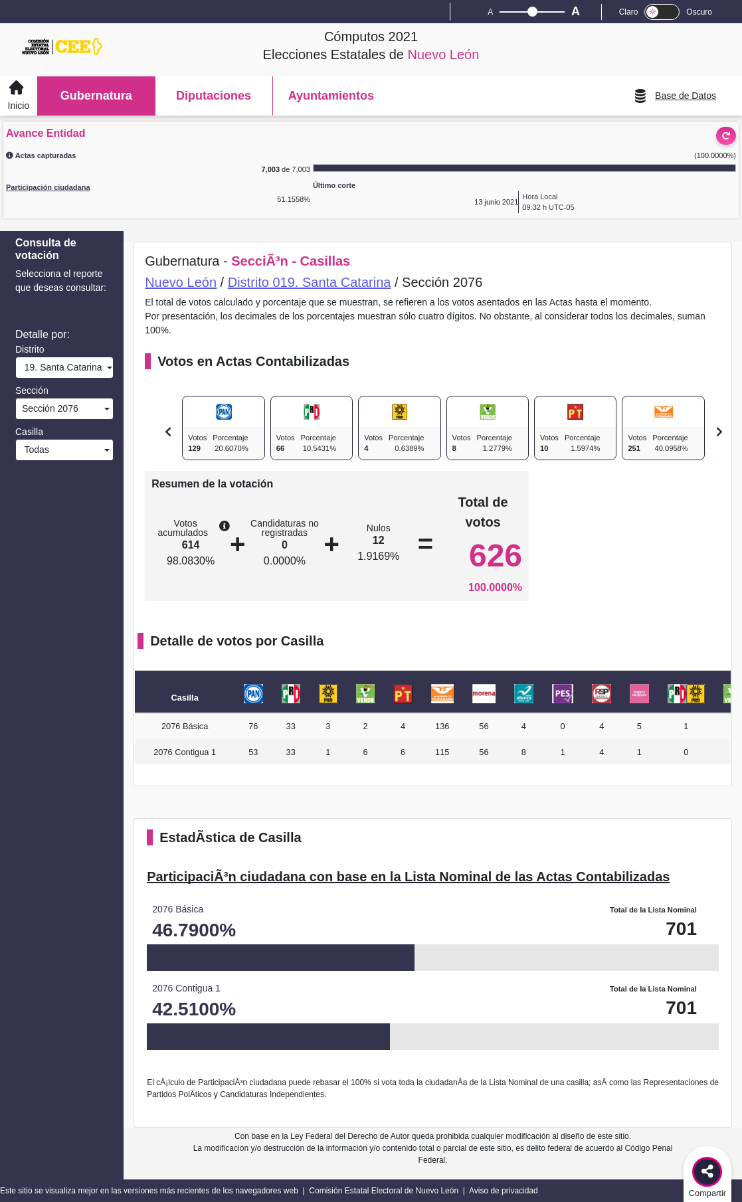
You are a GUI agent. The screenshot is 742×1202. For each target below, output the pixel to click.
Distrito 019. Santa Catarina (309, 282)
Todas (34, 449)
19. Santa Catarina (60, 367)
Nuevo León (181, 282)
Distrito (30, 349)
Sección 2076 (48, 408)
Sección (31, 390)
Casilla (29, 431)
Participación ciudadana (48, 187)
